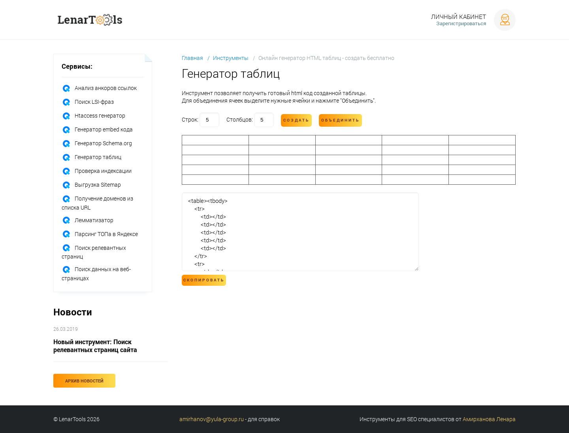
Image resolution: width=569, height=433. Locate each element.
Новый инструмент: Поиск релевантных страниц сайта (95, 345)
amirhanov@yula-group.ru (211, 419)
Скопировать (203, 280)
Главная (192, 58)
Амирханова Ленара (489, 419)
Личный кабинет (458, 17)
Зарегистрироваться (461, 23)
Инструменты (231, 58)
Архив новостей (84, 381)
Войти (505, 20)
